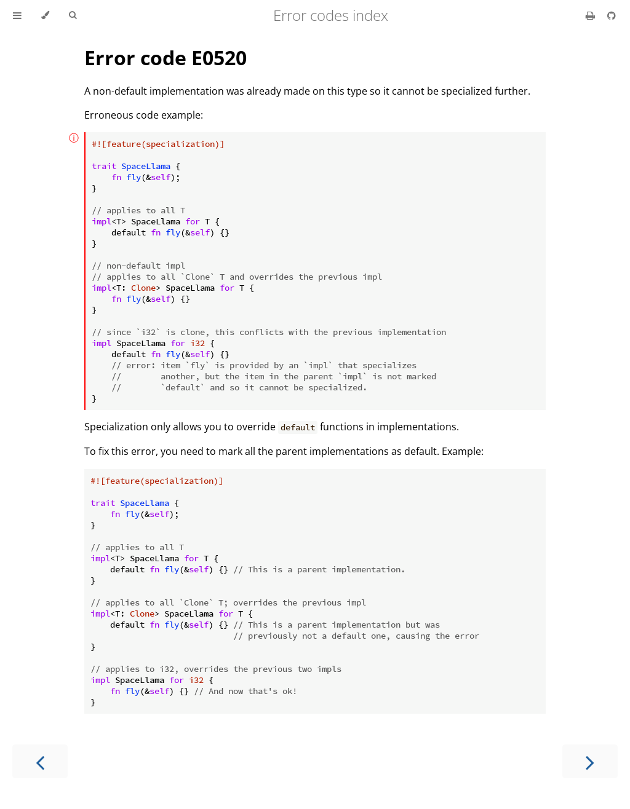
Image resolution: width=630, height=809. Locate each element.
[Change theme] (45, 15)
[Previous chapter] (40, 761)
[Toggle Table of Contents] (17, 15)
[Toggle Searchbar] (72, 15)
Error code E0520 (165, 57)
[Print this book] (591, 15)
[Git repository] (611, 15)
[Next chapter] (590, 761)
